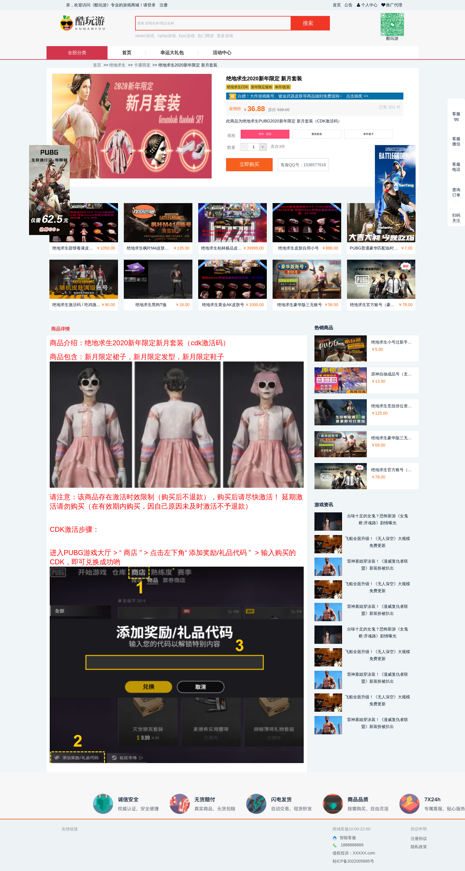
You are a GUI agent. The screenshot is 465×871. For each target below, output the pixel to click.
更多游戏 (225, 35)
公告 (348, 5)
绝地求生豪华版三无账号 (299, 304)
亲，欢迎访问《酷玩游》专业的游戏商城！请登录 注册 (117, 5)
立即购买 (249, 164)
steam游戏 (144, 35)
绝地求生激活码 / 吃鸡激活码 (76, 304)
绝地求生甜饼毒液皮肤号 (74, 248)
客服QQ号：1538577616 (303, 164)
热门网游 (206, 35)
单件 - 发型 (265, 134)
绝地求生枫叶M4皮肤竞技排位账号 (150, 248)
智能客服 (344, 837)
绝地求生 (117, 65)
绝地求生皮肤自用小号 (298, 248)
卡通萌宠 (142, 65)
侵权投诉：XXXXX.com (353, 853)
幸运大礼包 (172, 52)
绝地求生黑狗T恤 (151, 304)
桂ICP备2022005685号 (353, 861)
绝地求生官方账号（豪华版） (374, 304)
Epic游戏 (187, 35)
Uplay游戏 (166, 35)
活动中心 (222, 52)
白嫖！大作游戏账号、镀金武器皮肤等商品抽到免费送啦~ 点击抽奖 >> (299, 96)
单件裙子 (368, 134)
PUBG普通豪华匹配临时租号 (375, 248)
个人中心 (367, 5)
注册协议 (419, 838)
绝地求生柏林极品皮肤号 (222, 248)
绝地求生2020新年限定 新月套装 (187, 65)
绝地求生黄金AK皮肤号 (223, 304)
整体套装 (317, 134)
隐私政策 (419, 846)
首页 (337, 5)
